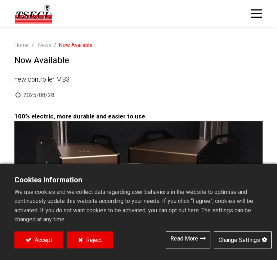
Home (21, 45)
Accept (42, 240)
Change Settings (239, 240)
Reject (93, 240)
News (44, 45)
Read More (184, 238)
